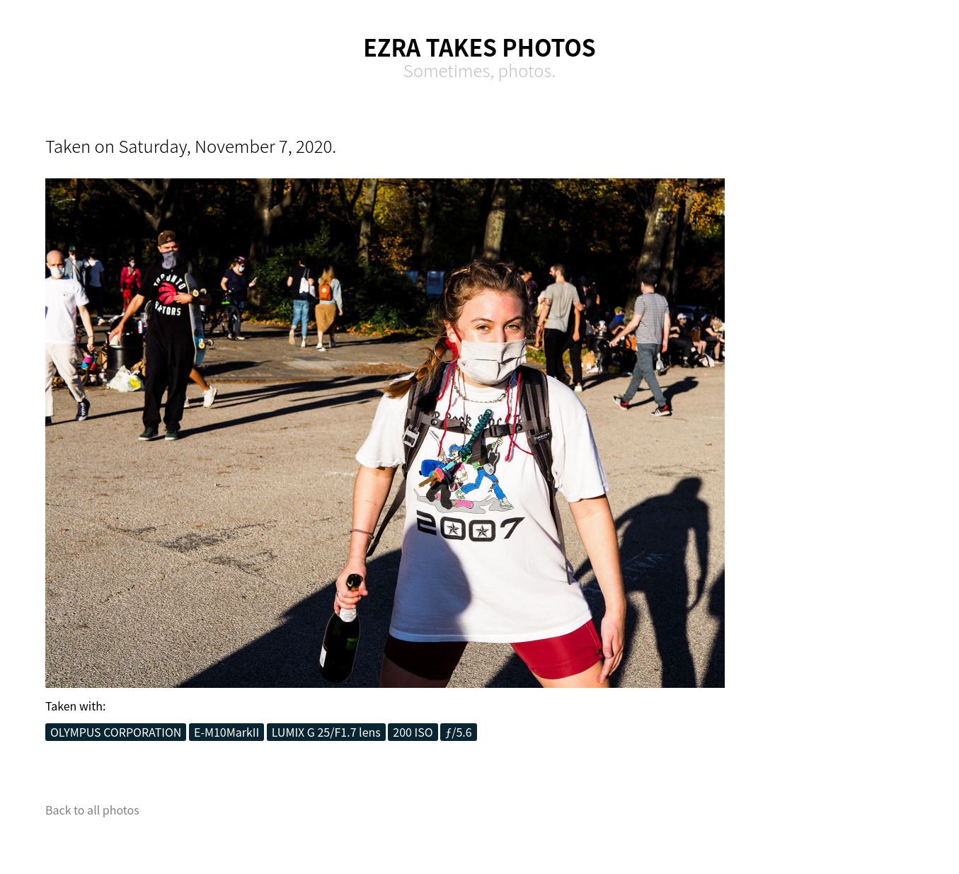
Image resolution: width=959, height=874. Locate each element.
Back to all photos (92, 809)
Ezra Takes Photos (479, 46)
